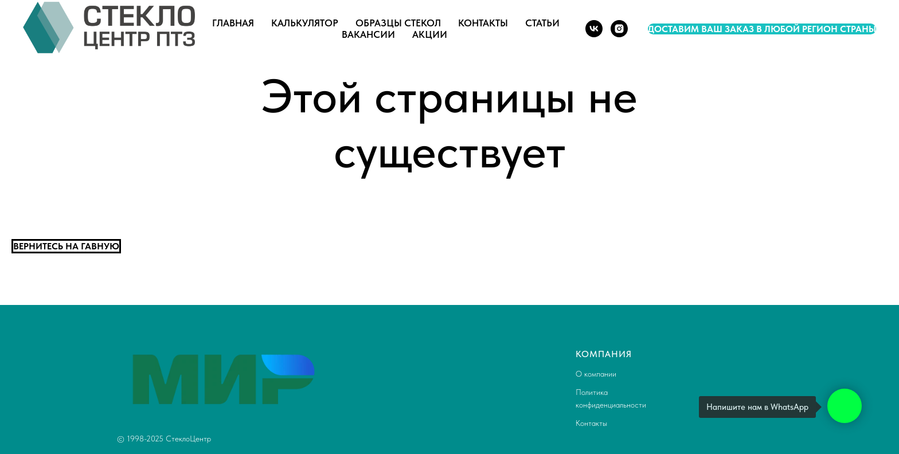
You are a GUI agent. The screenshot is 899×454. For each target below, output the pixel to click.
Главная (233, 23)
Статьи (542, 23)
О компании (596, 373)
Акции (429, 34)
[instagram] (619, 28)
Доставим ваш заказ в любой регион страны (762, 29)
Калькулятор (304, 23)
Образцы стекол (398, 23)
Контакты (483, 23)
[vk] (594, 28)
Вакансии (368, 34)
